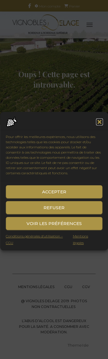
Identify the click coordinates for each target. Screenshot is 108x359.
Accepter (54, 196)
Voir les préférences (54, 227)
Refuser (54, 212)
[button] (99, 126)
